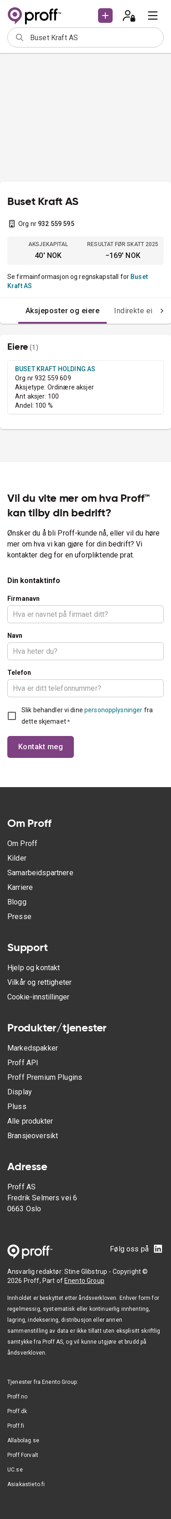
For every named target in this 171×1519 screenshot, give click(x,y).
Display (19, 1092)
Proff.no (17, 1396)
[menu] (153, 15)
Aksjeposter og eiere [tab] (62, 310)
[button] (105, 15)
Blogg (16, 902)
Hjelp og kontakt (33, 967)
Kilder (16, 858)
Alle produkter (30, 1121)
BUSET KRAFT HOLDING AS (55, 369)
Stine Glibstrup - (88, 1271)
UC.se (15, 1469)
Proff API (22, 1062)
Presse (19, 916)
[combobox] (94, 37)
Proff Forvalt (22, 1455)
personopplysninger (113, 710)
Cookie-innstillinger (38, 997)
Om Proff (22, 843)
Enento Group (84, 1280)
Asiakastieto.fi (26, 1484)
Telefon (19, 672)
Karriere (20, 887)
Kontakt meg (40, 746)
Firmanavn (23, 598)
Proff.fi (15, 1426)
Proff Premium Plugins (44, 1077)
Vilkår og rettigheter (39, 982)
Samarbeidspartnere (40, 872)
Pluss (16, 1106)
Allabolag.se (23, 1440)
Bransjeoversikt (32, 1135)
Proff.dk (17, 1411)
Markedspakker (32, 1048)
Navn (15, 635)
